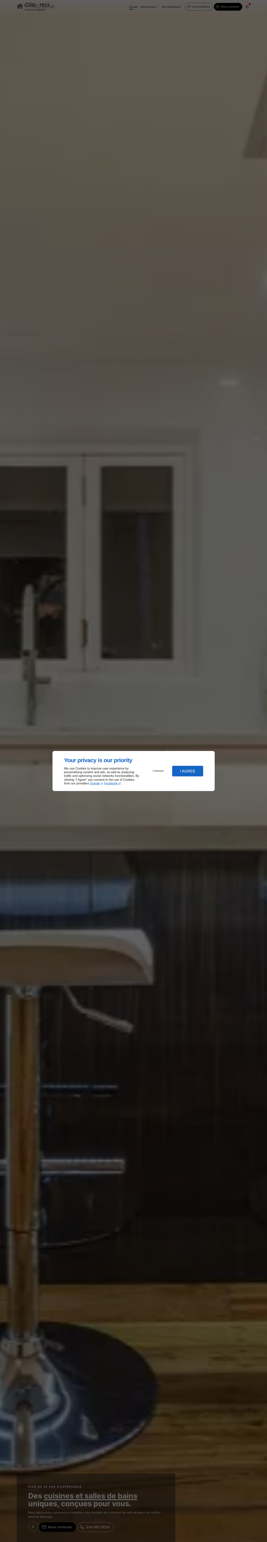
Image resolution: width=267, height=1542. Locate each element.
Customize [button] (158, 771)
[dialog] (134, 771)
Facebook (111, 783)
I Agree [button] (187, 771)
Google (95, 783)
